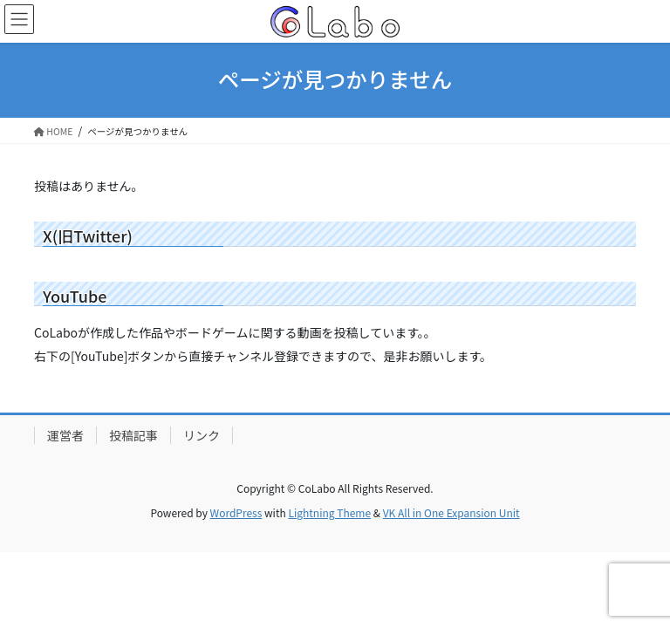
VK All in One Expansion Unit (451, 512)
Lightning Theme (329, 512)
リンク (201, 435)
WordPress (236, 512)
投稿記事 (133, 435)
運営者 (65, 435)
